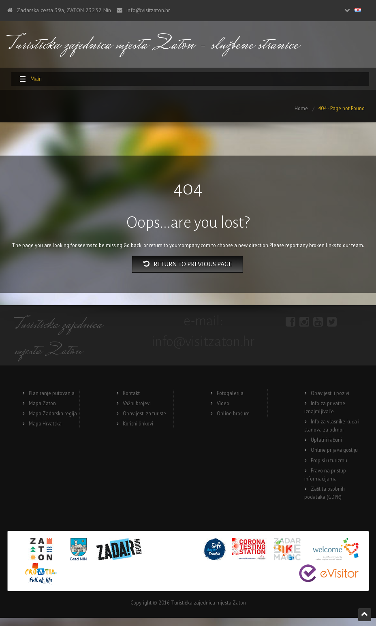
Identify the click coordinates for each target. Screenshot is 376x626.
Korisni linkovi (138, 423)
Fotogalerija (230, 393)
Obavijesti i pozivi (330, 393)
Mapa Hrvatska (45, 423)
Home (301, 108)
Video (223, 403)
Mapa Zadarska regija (53, 413)
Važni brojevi (137, 403)
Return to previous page (187, 264)
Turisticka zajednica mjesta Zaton (58, 338)
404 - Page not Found (341, 108)
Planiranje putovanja (52, 393)
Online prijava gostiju (334, 450)
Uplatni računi (326, 439)
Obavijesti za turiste (144, 413)
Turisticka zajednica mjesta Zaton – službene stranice (153, 45)
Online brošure (233, 413)
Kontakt (131, 393)
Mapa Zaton (42, 403)
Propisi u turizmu (329, 460)
